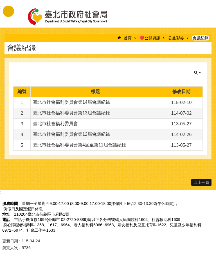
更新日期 (10, 241)
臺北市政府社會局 (74, 16)
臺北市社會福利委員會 (55, 123)
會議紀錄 (200, 38)
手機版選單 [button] (8, 11)
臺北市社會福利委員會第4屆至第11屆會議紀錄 (79, 145)
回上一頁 (201, 182)
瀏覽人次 (10, 247)
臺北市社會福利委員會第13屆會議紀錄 (71, 112)
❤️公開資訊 (150, 38)
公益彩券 (176, 38)
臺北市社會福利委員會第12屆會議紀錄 (71, 134)
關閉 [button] (197, 73)
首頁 (128, 38)
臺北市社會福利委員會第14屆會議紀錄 (71, 102)
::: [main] (6, 32)
